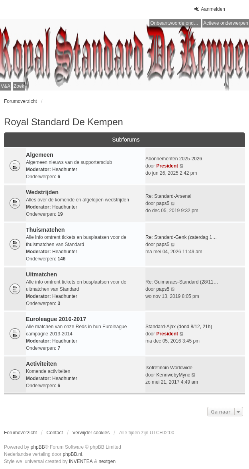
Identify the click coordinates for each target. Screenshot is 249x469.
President (167, 166)
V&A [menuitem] (5, 86)
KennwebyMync (173, 375)
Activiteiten (41, 364)
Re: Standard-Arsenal (168, 196)
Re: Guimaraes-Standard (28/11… (181, 282)
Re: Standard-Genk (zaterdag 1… (181, 237)
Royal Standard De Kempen (63, 121)
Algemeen (39, 155)
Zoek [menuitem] (19, 86)
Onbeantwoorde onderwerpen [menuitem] (175, 23)
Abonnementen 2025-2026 (173, 159)
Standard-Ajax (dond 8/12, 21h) (178, 326)
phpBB (38, 447)
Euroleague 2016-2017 (56, 319)
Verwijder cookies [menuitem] (91, 433)
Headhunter (64, 169)
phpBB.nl (72, 454)
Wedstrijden (42, 192)
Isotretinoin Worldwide (168, 367)
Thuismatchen (45, 230)
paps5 (162, 203)
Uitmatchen (41, 274)
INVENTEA (81, 461)
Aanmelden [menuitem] (209, 9)
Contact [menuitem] (55, 433)
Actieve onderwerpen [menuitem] (225, 23)
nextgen (107, 461)
